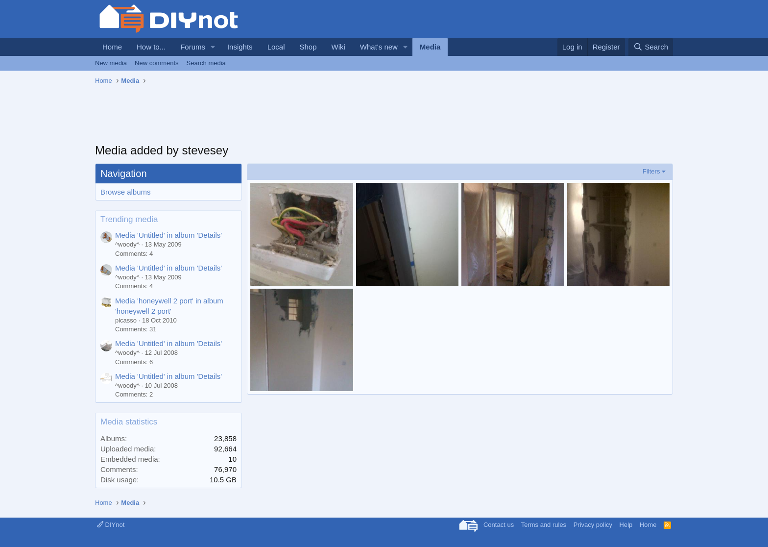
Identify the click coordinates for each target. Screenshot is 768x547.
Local (276, 47)
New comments (157, 63)
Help (626, 524)
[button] (213, 47)
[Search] (650, 47)
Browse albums (125, 192)
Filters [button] (651, 171)
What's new (379, 47)
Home (112, 47)
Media (430, 47)
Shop (307, 47)
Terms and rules (543, 524)
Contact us (498, 524)
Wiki (338, 47)
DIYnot (110, 524)
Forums (192, 47)
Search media (206, 63)
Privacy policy (593, 524)
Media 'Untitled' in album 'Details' (168, 235)
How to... (151, 47)
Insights (240, 47)
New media (111, 63)
